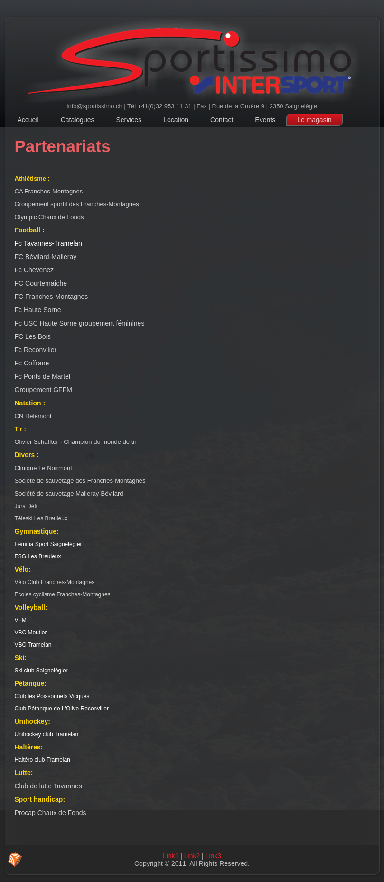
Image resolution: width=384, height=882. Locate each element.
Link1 (170, 856)
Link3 (213, 856)
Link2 (192, 856)
